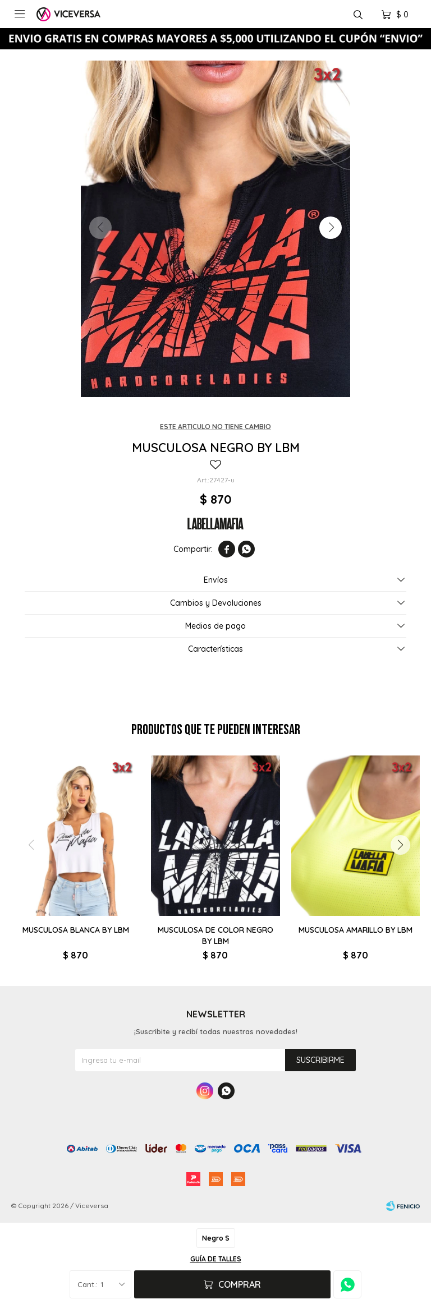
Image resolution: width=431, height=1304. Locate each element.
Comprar (239, 1284)
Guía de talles (215, 1259)
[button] (330, 227)
